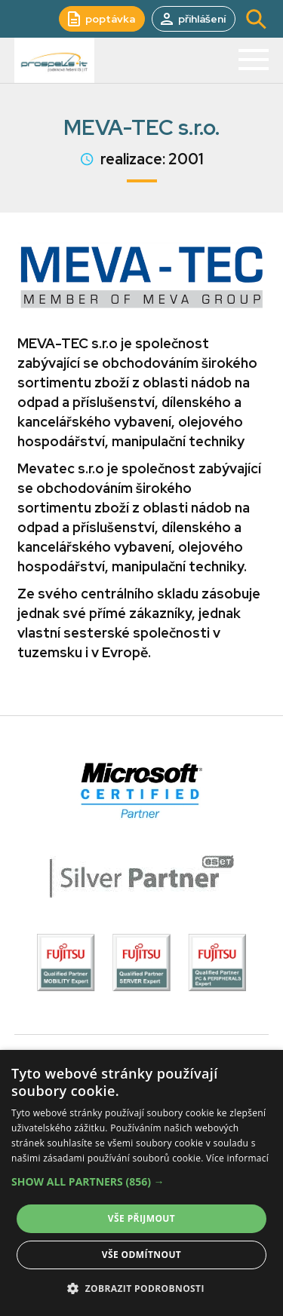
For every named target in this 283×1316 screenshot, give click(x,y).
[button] (141, 1182)
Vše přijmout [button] (141, 1218)
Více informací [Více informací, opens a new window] (237, 1158)
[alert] (141, 1183)
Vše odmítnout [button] (141, 1254)
